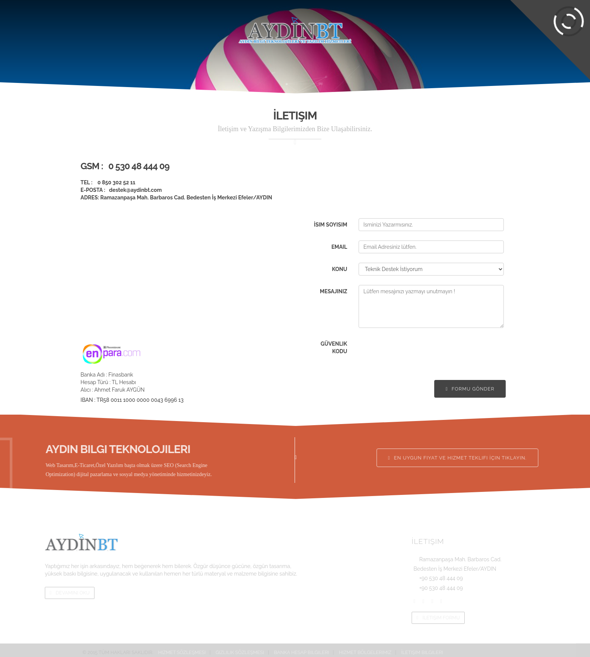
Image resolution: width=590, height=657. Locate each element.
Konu (339, 269)
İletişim (503, 28)
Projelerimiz (134, 28)
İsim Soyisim (330, 225)
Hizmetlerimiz (194, 28)
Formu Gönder (470, 389)
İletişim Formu (506, 617)
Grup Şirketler (432, 5)
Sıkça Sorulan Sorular (219, 5)
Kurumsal (81, 28)
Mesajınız (333, 291)
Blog (449, 28)
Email (339, 247)
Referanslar (394, 28)
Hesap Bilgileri (276, 5)
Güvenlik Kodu (334, 347)
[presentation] (416, 352)
